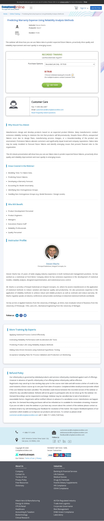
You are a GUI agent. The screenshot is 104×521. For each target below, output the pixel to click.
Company (19, 471)
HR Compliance (60, 485)
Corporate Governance (63, 506)
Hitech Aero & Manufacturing (27, 501)
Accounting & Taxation (24, 512)
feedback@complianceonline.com (72, 435)
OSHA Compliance (61, 488)
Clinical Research (22, 518)
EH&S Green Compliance (64, 512)
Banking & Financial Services (65, 471)
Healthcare (20, 509)
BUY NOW (52, 85)
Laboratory (58, 515)
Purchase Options (35, 63)
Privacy (38, 458)
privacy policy (64, 2)
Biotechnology (21, 515)
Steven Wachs (41, 25)
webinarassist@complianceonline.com (74, 433)
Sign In (84, 8)
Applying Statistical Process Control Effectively (27, 335)
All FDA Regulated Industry (65, 501)
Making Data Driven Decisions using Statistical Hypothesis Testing (35, 350)
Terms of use (30, 458)
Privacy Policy (21, 480)
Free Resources (21, 483)
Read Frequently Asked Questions (43, 113)
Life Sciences (59, 474)
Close (85, 2)
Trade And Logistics (62, 503)
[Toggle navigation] (31, 8)
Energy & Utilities (22, 503)
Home (5, 14)
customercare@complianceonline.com (50, 110)
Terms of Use (21, 477)
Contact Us (20, 474)
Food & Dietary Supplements (65, 483)
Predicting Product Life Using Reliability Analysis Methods (31, 345)
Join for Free (96, 8)
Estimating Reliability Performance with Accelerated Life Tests (33, 340)
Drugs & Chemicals (61, 480)
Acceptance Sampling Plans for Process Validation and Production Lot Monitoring (40, 355)
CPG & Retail (20, 506)
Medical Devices (60, 477)
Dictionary (19, 485)
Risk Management (61, 509)
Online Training (15, 14)
